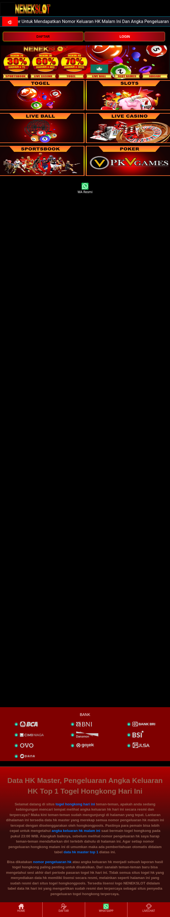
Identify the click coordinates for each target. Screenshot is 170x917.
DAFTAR (43, 37)
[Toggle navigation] (7, 9)
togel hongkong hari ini (75, 804)
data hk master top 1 (80, 852)
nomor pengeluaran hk (52, 862)
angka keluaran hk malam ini (76, 831)
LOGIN (124, 37)
